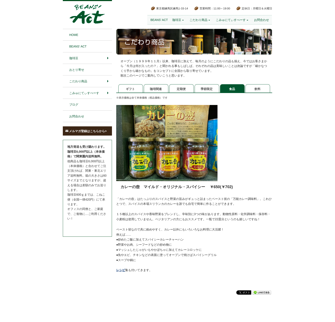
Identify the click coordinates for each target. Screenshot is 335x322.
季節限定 (207, 89)
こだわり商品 (198, 20)
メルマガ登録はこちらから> (88, 131)
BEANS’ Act (159, 20)
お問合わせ (261, 20)
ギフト (130, 89)
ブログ (73, 104)
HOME (73, 35)
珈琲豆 (176, 20)
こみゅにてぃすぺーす (231, 20)
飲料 (257, 89)
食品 (232, 89)
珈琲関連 (156, 89)
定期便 (181, 89)
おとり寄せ (76, 69)
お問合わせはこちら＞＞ (83, 226)
